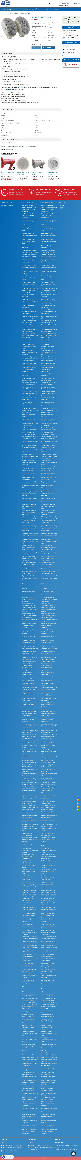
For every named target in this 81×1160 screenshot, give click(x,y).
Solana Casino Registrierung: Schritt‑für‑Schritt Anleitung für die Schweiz (29, 975)
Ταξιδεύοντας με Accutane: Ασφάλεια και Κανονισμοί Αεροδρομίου (29, 1103)
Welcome (24, 1050)
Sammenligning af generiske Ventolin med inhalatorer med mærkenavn (29, 909)
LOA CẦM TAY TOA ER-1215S (7, 173)
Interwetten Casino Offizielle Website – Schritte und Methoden (29, 631)
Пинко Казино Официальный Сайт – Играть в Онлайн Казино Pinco (29, 1131)
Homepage (24, 588)
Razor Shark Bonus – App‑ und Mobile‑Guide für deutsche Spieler (29, 871)
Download (45, 9)
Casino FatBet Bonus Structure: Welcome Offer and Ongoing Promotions (29, 294)
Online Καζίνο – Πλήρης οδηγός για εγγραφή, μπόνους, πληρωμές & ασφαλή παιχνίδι (30, 826)
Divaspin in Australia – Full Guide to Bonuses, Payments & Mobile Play (29, 462)
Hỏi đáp (61, 207)
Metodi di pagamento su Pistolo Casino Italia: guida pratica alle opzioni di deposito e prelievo (30, 725)
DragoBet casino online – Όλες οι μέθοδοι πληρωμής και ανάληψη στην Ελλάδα (29, 468)
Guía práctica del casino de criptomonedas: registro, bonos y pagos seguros (29, 558)
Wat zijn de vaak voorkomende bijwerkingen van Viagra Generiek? (29, 1046)
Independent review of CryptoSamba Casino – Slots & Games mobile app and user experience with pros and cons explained (29, 607)
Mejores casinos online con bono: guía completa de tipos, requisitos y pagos (29, 713)
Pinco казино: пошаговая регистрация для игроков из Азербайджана (29, 856)
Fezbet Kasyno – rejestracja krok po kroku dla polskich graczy (29, 506)
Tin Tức (52, 9)
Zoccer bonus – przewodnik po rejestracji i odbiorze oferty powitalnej (29, 1082)
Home (23, 581)
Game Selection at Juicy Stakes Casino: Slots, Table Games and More (30, 535)
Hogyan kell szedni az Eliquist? (30, 576)
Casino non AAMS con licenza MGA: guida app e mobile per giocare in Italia (29, 311)
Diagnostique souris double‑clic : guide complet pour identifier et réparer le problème (30, 456)
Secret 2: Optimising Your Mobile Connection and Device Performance (29, 926)
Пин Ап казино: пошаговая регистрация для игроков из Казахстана (29, 1120)
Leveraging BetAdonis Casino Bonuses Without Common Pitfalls (29, 704)
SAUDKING (22, 87)
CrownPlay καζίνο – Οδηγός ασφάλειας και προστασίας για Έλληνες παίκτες (30, 410)
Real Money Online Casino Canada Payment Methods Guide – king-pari (28, 877)
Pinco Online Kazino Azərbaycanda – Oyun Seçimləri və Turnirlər (30, 850)
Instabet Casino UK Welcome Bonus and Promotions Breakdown (29, 625)
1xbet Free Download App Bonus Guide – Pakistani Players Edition (28, 215)
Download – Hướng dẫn (7, 205)
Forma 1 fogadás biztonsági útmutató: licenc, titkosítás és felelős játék (29, 512)
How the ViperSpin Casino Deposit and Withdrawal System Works (30, 593)
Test (23, 986)
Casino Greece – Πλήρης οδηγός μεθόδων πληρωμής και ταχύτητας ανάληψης (30, 301)
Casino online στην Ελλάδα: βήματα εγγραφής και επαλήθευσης (29, 369)
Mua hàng (36, 48)
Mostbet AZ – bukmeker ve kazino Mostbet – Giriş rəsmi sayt (29, 751)
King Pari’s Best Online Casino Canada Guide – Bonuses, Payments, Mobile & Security (29, 659)
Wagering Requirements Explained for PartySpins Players (28, 1020)
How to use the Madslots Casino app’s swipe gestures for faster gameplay (30, 599)
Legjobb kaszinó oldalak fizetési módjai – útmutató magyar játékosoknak (28, 693)
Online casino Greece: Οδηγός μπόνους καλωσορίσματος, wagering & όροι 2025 (29, 796)
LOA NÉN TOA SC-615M (37, 173)
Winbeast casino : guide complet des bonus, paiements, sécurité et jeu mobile (30, 1059)
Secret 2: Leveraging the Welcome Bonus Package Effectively (28, 919)
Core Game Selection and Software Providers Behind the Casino (29, 404)
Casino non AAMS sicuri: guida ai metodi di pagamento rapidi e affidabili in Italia (30, 335)
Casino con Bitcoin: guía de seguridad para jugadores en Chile (29, 284)
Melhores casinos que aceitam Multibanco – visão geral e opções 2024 (29, 719)
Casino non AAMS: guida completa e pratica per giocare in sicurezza (29, 352)
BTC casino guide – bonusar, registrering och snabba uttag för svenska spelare (29, 267)
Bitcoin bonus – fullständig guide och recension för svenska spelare (28, 260)
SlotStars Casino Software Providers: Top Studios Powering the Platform (28, 965)
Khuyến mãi (30, 9)
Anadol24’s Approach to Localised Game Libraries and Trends (29, 228)
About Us (24, 224)
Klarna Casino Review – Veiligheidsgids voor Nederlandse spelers (28, 665)
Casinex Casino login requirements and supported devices (29, 277)
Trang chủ (3, 14)
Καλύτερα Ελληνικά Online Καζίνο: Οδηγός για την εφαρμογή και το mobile (28, 1088)
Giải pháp (38, 9)
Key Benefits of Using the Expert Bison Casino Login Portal (28, 642)
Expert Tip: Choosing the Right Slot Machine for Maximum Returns (29, 500)
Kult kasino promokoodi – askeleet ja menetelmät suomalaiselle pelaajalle (28, 678)
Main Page (24, 709)
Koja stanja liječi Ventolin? (28, 670)
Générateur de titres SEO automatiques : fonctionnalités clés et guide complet (29, 547)
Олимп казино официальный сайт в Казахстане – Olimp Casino (29, 1110)
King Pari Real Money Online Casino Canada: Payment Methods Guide (29, 653)
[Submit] (50, 4)
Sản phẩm (9, 14)
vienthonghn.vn (9, 149)
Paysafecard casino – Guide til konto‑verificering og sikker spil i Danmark (30, 839)
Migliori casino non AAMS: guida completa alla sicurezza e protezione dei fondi (30, 736)
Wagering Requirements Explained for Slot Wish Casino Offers (29, 1033)
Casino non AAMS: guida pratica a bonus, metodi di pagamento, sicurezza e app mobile (30, 358)
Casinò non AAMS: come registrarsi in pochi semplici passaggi (29, 346)
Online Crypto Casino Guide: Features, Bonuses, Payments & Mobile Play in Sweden (30, 807)
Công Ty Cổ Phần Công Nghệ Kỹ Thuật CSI (25, 146)
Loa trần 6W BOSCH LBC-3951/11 (53, 173)
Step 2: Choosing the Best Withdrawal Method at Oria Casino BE (28, 982)
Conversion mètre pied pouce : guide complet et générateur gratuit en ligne (29, 397)
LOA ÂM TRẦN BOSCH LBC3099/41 (23, 173)
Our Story (24, 830)
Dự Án (57, 9)
